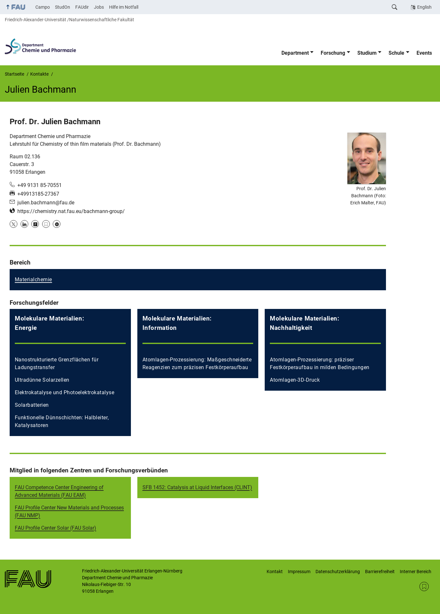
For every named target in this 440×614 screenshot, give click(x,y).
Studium (367, 53)
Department (295, 53)
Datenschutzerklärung (338, 571)
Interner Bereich (415, 571)
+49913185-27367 (38, 194)
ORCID (56, 224)
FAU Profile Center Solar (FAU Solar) (55, 528)
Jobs (99, 7)
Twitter (13, 224)
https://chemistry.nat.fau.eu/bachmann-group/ (71, 211)
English (424, 7)
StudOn (62, 7)
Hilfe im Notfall (123, 7)
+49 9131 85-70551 (39, 185)
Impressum (299, 571)
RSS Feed (424, 586)
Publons (35, 224)
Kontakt (275, 571)
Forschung (333, 53)
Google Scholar (46, 224)
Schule (396, 53)
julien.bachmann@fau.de (45, 203)
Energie (26, 327)
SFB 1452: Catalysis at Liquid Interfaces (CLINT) (197, 487)
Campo (42, 7)
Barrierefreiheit (380, 571)
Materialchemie (33, 279)
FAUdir (82, 7)
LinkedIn (24, 224)
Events (424, 53)
